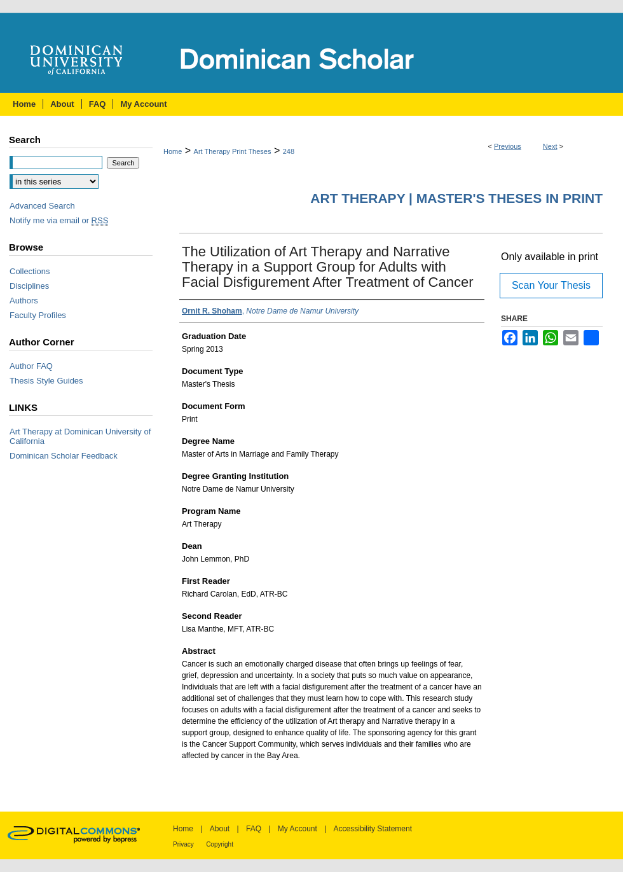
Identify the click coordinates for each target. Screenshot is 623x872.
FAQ (253, 828)
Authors (24, 300)
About (219, 828)
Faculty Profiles (38, 315)
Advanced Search (42, 206)
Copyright (219, 844)
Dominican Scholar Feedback (64, 455)
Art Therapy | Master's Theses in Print (456, 198)
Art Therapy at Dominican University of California (80, 436)
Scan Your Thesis (551, 285)
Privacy (183, 844)
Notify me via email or (59, 220)
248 (288, 151)
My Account (297, 828)
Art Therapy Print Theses (232, 151)
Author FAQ (31, 366)
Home (172, 151)
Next (550, 146)
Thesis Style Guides (46, 380)
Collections (30, 271)
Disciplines (29, 286)
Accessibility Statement (373, 828)
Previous (507, 146)
